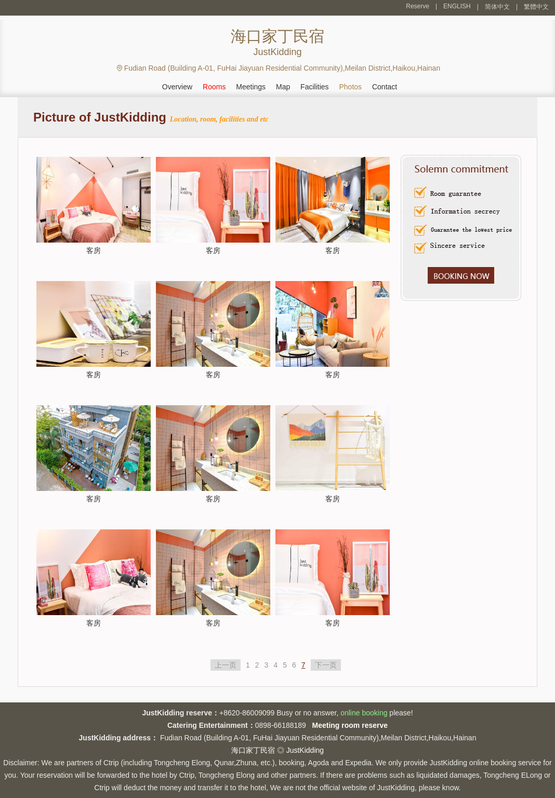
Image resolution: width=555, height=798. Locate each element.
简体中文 (497, 6)
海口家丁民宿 (253, 750)
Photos (350, 87)
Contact (384, 87)
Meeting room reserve (350, 725)
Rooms (214, 87)
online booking (363, 713)
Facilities (314, 87)
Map (283, 87)
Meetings (251, 87)
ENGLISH (457, 6)
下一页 (326, 665)
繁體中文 (536, 6)
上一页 (225, 665)
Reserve (417, 6)
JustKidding (305, 750)
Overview (177, 87)
